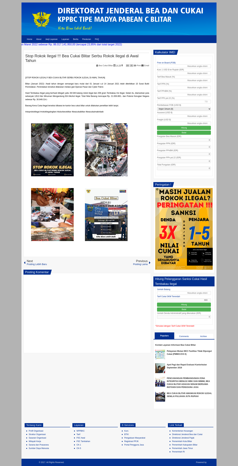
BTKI (126, 434)
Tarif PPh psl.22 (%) (166, 98)
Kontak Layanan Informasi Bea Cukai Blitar (175, 345)
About (38, 39)
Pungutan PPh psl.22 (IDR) (169, 157)
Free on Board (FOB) (166, 63)
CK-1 (79, 445)
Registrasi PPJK (131, 441)
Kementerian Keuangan (182, 431)
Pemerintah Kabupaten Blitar (184, 445)
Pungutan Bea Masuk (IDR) (169, 136)
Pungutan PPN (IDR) (166, 143)
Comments (184, 336)
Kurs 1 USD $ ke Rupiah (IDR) (170, 70)
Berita (75, 39)
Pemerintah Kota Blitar (182, 441)
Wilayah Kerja (35, 441)
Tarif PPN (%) (163, 84)
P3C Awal (81, 438)
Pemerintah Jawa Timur (182, 448)
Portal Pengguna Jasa (134, 445)
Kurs (126, 431)
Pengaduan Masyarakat (134, 438)
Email (145, 65)
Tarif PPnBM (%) (164, 91)
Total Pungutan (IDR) (166, 165)
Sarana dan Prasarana (39, 445)
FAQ (97, 39)
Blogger (210, 462)
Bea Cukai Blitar (106, 65)
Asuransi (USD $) (164, 112)
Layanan (65, 39)
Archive (203, 336)
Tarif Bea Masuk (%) (166, 77)
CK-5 (79, 448)
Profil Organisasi (36, 431)
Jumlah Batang (163, 289)
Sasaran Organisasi (37, 438)
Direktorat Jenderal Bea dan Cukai (187, 434)
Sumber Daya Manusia (39, 448)
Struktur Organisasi (37, 434)
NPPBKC (81, 431)
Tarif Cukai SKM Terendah (168, 296)
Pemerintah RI (178, 452)
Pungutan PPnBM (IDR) (167, 150)
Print (137, 65)
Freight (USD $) (164, 120)
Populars (164, 336)
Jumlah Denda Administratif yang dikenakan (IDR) (179, 313)
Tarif (78, 434)
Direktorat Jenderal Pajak (183, 438)
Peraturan (86, 39)
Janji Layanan (51, 39)
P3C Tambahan (83, 441)
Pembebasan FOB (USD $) (169, 105)
